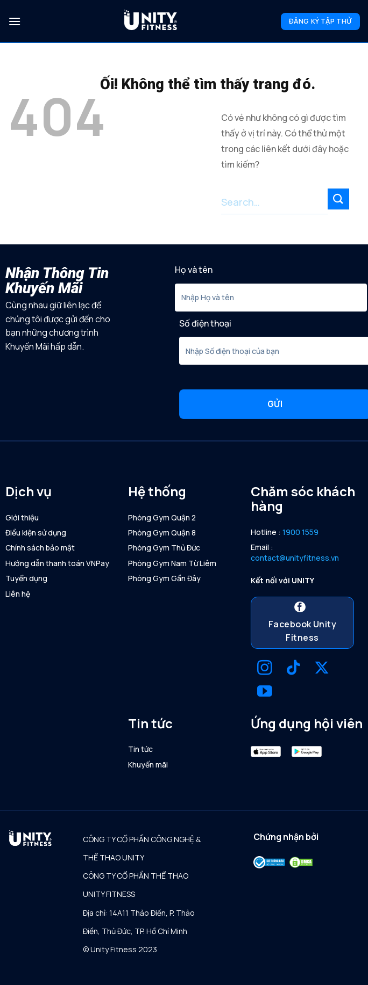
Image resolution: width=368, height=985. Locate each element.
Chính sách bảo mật (40, 547)
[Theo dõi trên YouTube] (264, 692)
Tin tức (140, 749)
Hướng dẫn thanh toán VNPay (57, 563)
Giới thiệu (22, 517)
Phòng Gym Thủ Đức (164, 547)
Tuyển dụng (26, 578)
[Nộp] (338, 199)
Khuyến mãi (148, 764)
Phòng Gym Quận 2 (162, 517)
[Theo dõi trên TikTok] (293, 669)
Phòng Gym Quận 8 (162, 532)
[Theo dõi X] (321, 669)
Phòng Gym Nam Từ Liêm (172, 563)
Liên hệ (17, 594)
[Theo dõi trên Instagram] (264, 669)
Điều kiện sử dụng (35, 532)
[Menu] (14, 21)
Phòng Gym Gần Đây (164, 578)
